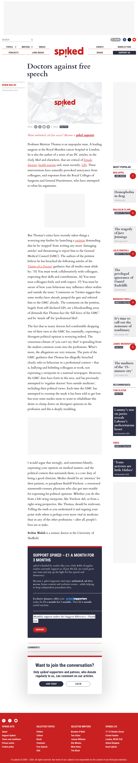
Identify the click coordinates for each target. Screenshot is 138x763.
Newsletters (124, 47)
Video (116, 442)
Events (100, 47)
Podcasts (14, 52)
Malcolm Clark (122, 209)
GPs (84, 165)
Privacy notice (8, 743)
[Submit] (32, 40)
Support (40, 629)
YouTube (134, 39)
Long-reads (38, 52)
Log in (115, 39)
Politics (64, 127)
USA (38, 750)
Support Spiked (8, 735)
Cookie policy (8, 747)
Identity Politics (122, 213)
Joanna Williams (78, 739)
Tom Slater (119, 390)
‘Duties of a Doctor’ (40, 266)
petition (80, 240)
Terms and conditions (11, 739)
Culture (40, 735)
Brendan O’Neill (78, 731)
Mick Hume (76, 747)
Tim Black (75, 750)
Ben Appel (118, 172)
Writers (26, 47)
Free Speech (42, 747)
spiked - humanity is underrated (69, 52)
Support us (124, 52)
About (4, 731)
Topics (9, 47)
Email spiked (111, 747)
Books (100, 52)
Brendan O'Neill (122, 299)
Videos (42, 47)
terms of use (61, 759)
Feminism (41, 743)
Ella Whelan (76, 743)
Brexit (39, 739)
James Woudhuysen (124, 343)
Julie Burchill (121, 250)
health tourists (47, 165)
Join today (51, 684)
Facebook (124, 39)
